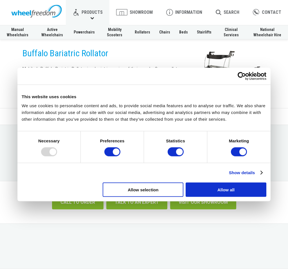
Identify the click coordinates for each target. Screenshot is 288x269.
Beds (183, 32)
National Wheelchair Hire (267, 32)
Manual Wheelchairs (17, 32)
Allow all (226, 189)
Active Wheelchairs (52, 32)
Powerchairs (84, 32)
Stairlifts (204, 32)
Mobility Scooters (114, 32)
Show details (242, 172)
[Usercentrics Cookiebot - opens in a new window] (241, 76)
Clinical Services (231, 32)
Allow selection (143, 189)
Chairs (164, 32)
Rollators (142, 32)
